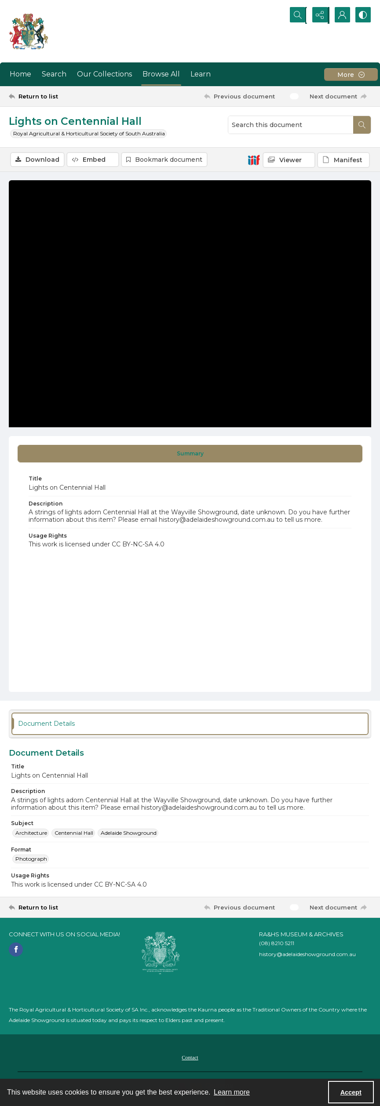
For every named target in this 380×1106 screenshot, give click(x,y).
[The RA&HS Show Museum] (29, 31)
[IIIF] (254, 159)
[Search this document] (290, 125)
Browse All (161, 74)
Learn (200, 74)
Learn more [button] (232, 1092)
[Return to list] (57, 96)
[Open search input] (296, 15)
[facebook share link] (16, 949)
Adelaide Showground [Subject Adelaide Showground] (129, 833)
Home (20, 74)
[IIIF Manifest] (343, 160)
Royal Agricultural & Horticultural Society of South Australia (89, 133)
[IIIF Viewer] (289, 160)
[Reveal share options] (318, 15)
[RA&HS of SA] (161, 953)
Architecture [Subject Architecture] (31, 833)
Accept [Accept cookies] (351, 1092)
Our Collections (104, 74)
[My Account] (340, 15)
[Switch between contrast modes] (362, 15)
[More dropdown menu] (351, 74)
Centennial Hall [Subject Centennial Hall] (74, 833)
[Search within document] (362, 125)
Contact (190, 1058)
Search (54, 74)
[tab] (190, 454)
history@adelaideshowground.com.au (307, 954)
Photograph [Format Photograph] (31, 859)
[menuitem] (190, 1057)
